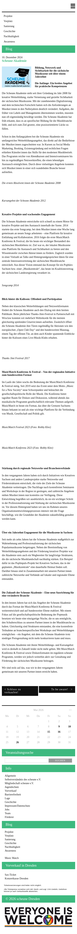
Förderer (9, 817)
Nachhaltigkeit (11, 36)
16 (59, 731)
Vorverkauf (10, 790)
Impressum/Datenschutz (17, 805)
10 (69, 726)
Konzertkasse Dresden (16, 878)
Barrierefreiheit (13, 794)
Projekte (8, 16)
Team (7, 813)
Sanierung (9, 26)
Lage (7, 798)
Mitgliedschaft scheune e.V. (19, 783)
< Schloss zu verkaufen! (12, 691)
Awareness (9, 41)
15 (48, 731)
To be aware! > (62, 689)
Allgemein (10, 775)
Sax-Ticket (10, 874)
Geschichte (9, 31)
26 (17, 742)
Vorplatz (8, 21)
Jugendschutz (12, 787)
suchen (60, 760)
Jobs (7, 809)
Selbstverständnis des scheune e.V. (23, 779)
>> (70, 710)
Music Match (12, 858)
